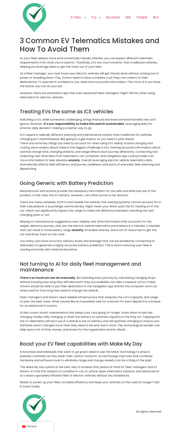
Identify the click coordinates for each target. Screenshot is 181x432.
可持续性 (142, 17)
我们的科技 (113, 17)
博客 (128, 17)
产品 (94, 17)
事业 (156, 17)
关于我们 (75, 17)
